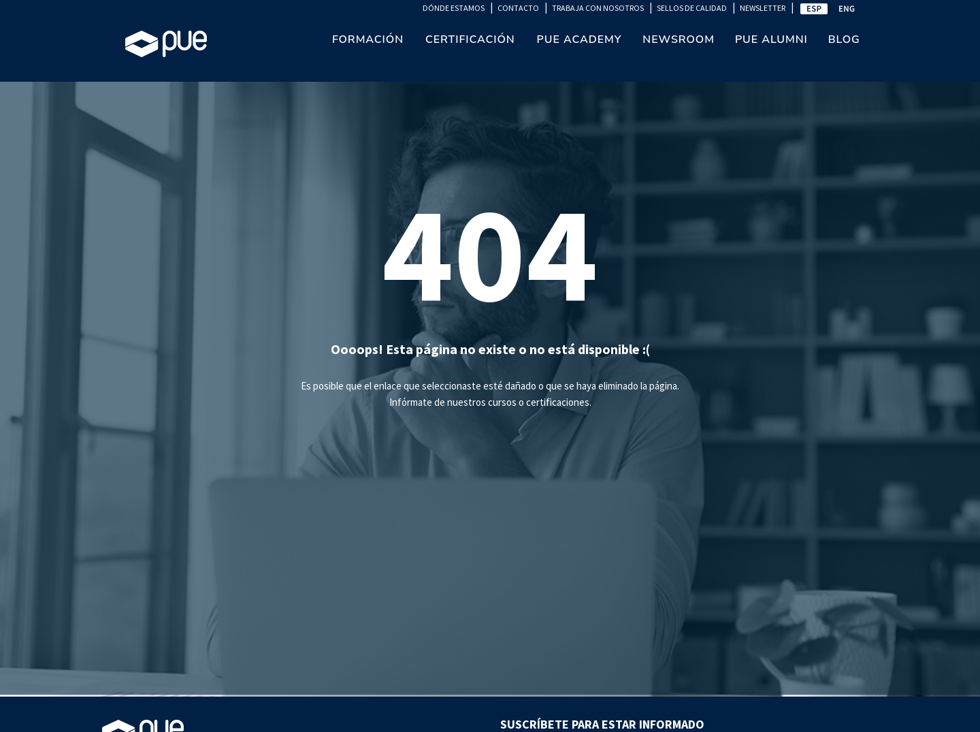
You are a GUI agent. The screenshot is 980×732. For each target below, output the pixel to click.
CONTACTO (518, 8)
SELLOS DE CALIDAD (692, 8)
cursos (502, 402)
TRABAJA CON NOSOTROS (598, 8)
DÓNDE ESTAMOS (454, 8)
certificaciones (557, 402)
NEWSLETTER (762, 8)
